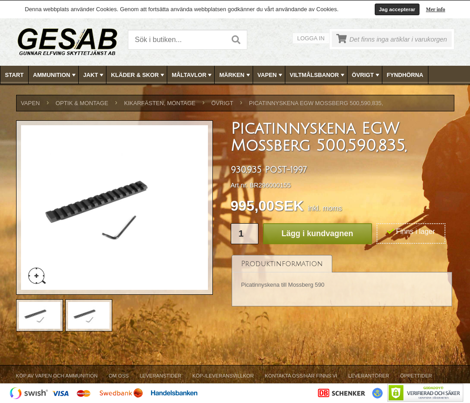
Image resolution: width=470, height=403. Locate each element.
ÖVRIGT (366, 75)
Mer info (435, 9)
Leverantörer (368, 375)
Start (14, 75)
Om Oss (119, 375)
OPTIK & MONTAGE (81, 103)
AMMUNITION (55, 75)
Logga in (311, 38)
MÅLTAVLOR (192, 75)
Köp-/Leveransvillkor (223, 375)
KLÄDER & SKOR (138, 75)
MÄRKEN (235, 75)
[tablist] (342, 281)
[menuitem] (14, 75)
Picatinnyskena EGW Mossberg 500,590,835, (316, 103)
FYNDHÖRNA (405, 75)
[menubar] (235, 75)
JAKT (94, 75)
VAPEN (271, 75)
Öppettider (416, 375)
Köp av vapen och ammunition (57, 375)
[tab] (282, 263)
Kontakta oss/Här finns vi (301, 375)
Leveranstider (160, 375)
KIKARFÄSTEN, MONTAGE (159, 103)
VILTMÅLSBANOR (318, 75)
